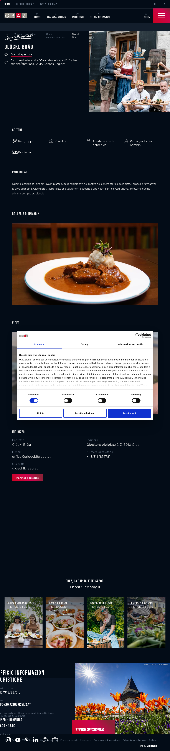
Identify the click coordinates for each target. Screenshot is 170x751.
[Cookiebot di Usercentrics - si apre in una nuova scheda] (137, 335)
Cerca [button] (147, 15)
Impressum (88, 740)
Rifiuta (40, 413)
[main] (85, 301)
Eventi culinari (58, 603)
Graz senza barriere (56, 15)
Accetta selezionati (85, 413)
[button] (8, 740)
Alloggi (37, 15)
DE (155, 4)
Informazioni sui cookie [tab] (130, 344)
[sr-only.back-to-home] (18, 15)
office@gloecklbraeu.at (31, 456)
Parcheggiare (78, 15)
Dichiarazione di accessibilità (110, 740)
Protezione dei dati (70, 740)
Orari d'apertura (21, 54)
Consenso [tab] (39, 344)
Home (7, 4)
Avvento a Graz (48, 4)
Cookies (157, 740)
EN (164, 4)
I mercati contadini (142, 603)
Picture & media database (138, 740)
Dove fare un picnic (101, 603)
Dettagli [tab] (85, 344)
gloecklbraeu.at (25, 468)
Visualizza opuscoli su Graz (88, 729)
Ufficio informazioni (100, 15)
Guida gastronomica (19, 603)
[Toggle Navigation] (161, 15)
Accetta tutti (129, 413)
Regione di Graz (25, 4)
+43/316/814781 (99, 456)
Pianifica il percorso (28, 477)
